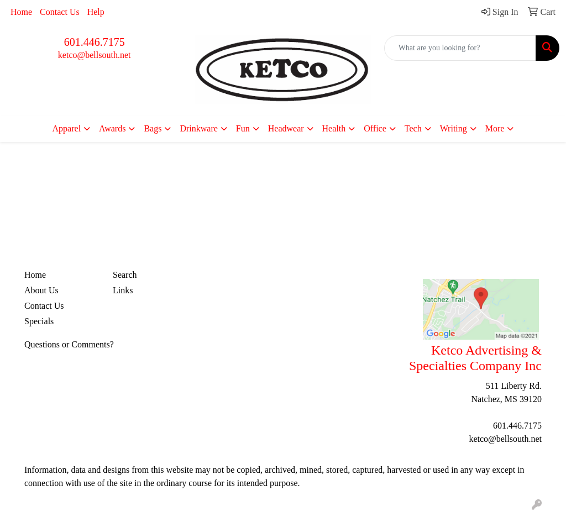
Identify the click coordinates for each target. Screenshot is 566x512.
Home (21, 12)
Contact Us (60, 12)
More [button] (495, 128)
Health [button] (334, 128)
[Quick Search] (460, 48)
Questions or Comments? (69, 344)
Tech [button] (413, 128)
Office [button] (375, 128)
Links (123, 290)
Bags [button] (152, 128)
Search (125, 274)
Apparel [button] (67, 128)
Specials (39, 321)
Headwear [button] (286, 128)
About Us (41, 290)
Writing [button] (453, 128)
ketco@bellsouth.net (94, 55)
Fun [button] (243, 128)
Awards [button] (112, 128)
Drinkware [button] (198, 128)
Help (95, 12)
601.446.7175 (94, 42)
